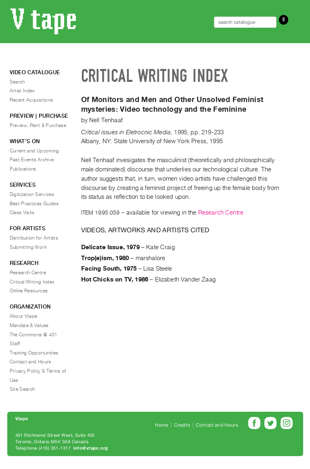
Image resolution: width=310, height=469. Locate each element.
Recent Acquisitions (31, 100)
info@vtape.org (90, 448)
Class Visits (22, 212)
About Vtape (24, 316)
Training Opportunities (34, 353)
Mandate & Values (29, 325)
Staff (15, 343)
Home (161, 425)
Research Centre (220, 212)
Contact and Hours (30, 362)
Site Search (22, 389)
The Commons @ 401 (34, 335)
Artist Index (22, 91)
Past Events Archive (32, 160)
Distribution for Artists (34, 238)
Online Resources (29, 291)
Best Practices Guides (34, 203)
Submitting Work (28, 247)
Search (17, 82)
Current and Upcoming (34, 151)
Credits (182, 425)
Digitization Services (32, 194)
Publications (23, 169)
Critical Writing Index (32, 282)
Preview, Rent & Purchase (38, 125)
